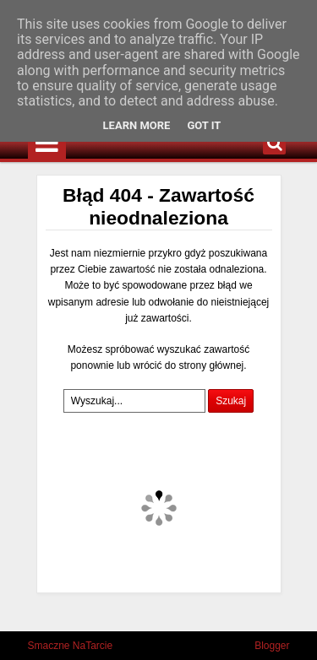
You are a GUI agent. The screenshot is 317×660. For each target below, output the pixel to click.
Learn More (137, 125)
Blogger (271, 646)
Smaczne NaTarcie (70, 646)
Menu (47, 143)
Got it (204, 125)
